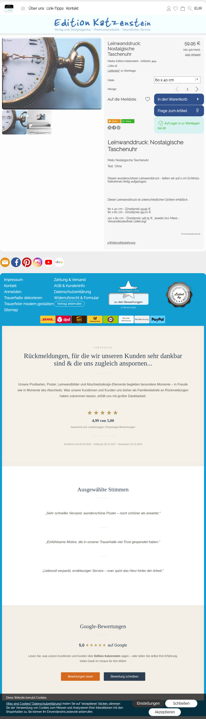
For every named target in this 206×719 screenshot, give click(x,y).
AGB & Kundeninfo (69, 286)
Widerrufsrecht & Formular (76, 298)
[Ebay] (59, 262)
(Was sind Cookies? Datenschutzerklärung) (34, 703)
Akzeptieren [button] (165, 712)
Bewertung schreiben (124, 676)
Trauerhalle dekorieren (23, 298)
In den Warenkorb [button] (172, 99)
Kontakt (72, 8)
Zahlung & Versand (69, 280)
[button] (23, 8)
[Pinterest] (27, 262)
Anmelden (168, 8)
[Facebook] (16, 262)
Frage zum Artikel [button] (172, 111)
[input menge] (187, 89)
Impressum (13, 280)
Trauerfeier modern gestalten (28, 304)
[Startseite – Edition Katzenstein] (9, 5)
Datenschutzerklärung (72, 292)
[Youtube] (48, 262)
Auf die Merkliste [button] (122, 99)
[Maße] (177, 80)
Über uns (36, 8)
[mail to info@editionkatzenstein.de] (5, 262)
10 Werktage (122, 70)
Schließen (181, 703)
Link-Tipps (55, 8)
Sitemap (11, 310)
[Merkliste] (175, 8)
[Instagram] (38, 262)
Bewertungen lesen (80, 676)
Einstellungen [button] (148, 703)
